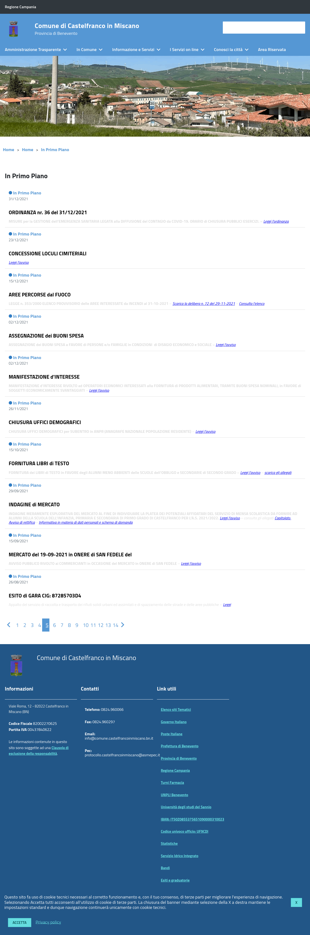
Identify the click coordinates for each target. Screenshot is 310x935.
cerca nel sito (236, 27)
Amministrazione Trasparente (33, 49)
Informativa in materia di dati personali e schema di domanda (85, 522)
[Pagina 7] (60, 625)
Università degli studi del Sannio (186, 807)
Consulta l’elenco (251, 303)
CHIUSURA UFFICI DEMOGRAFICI (45, 422)
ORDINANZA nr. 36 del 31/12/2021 (48, 212)
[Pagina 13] (105, 625)
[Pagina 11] (90, 625)
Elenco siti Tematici (176, 709)
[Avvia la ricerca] (299, 28)
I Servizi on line (184, 49)
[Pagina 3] (31, 625)
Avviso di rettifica (22, 522)
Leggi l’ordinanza (276, 221)
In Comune (87, 49)
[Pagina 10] (83, 625)
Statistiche (169, 843)
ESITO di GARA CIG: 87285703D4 (45, 595)
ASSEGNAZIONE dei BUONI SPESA (46, 335)
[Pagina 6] (53, 625)
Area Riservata (272, 49)
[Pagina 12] (98, 625)
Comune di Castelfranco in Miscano (87, 29)
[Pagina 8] (68, 625)
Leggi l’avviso (230, 518)
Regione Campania (175, 770)
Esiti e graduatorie (175, 880)
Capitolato (283, 518)
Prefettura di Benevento (180, 746)
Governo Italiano (174, 722)
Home (8, 149)
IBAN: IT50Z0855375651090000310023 (192, 819)
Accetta (20, 922)
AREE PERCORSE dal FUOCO (40, 294)
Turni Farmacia (172, 782)
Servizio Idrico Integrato (179, 856)
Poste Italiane (171, 734)
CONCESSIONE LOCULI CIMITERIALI (47, 253)
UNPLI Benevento (174, 795)
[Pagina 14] (112, 625)
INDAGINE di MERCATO (34, 504)
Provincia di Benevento (179, 758)
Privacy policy (48, 922)
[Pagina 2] (23, 625)
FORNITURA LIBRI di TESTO (39, 463)
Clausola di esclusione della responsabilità (39, 751)
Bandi (165, 868)
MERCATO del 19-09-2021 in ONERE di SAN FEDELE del (70, 554)
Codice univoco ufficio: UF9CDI (184, 831)
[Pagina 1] (16, 625)
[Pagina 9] (75, 625)
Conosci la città (228, 49)
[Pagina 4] (38, 625)
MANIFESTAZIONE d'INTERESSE (44, 377)
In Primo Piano (55, 149)
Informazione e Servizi (133, 49)
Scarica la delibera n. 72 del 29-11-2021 (203, 303)
